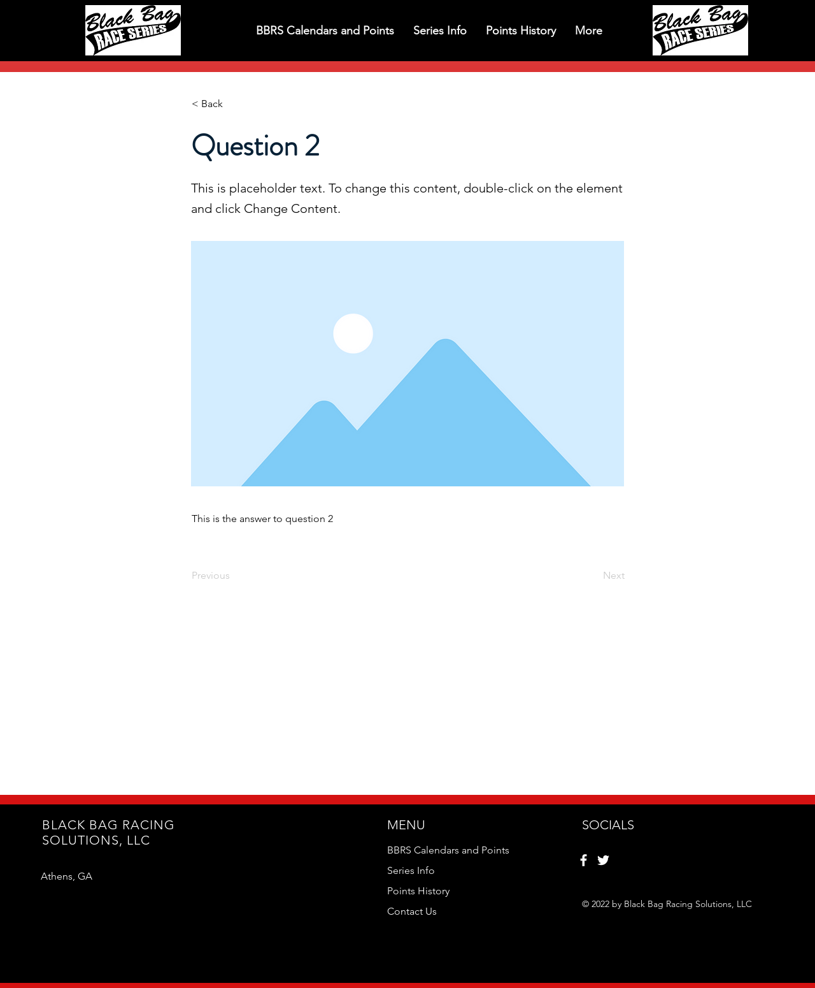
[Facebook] (584, 860)
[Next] (593, 575)
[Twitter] (603, 860)
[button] (325, 30)
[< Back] (234, 104)
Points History (418, 891)
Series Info (411, 870)
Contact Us (412, 911)
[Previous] (234, 575)
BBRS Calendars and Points (448, 850)
